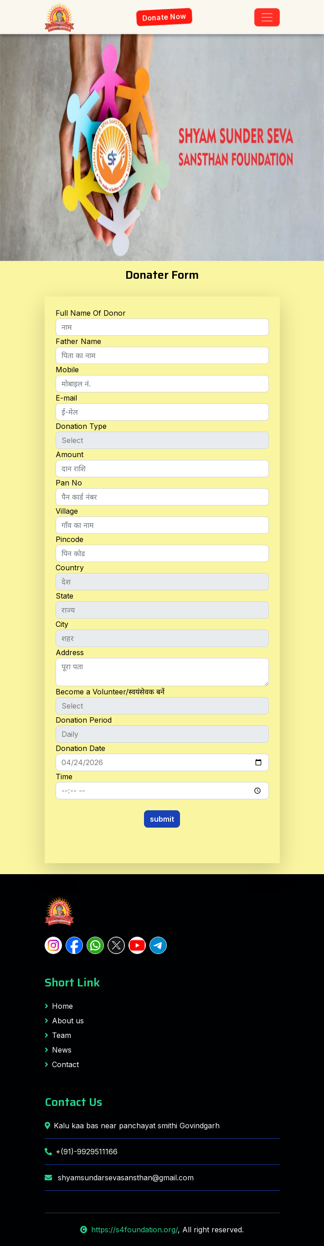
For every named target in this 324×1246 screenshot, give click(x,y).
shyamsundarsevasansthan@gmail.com (119, 1177)
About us (64, 1020)
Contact (62, 1064)
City (62, 624)
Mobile (67, 369)
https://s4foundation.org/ (129, 1229)
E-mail (66, 397)
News (58, 1049)
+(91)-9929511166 (81, 1151)
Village (67, 511)
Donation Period (84, 720)
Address (70, 652)
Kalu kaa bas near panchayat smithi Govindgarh (132, 1125)
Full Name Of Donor (91, 313)
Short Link (72, 982)
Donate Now (164, 17)
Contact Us (74, 1102)
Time (64, 776)
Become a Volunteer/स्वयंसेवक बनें (110, 691)
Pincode (69, 539)
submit (162, 819)
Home (59, 1006)
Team (58, 1035)
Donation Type (81, 426)
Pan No (69, 482)
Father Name (78, 341)
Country (70, 567)
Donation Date (80, 748)
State (64, 595)
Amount (69, 454)
